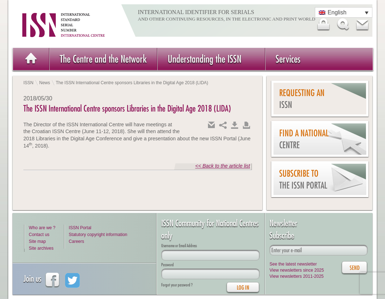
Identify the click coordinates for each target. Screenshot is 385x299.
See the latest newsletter (293, 264)
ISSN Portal (80, 227)
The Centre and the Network (103, 59)
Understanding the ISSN (204, 59)
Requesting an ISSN (302, 98)
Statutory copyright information (98, 234)
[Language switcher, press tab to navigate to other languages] (343, 12)
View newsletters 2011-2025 (297, 276)
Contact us (39, 234)
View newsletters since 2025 (297, 270)
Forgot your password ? (176, 284)
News (44, 82)
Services (288, 59)
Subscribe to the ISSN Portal (303, 179)
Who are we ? (42, 227)
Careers (76, 241)
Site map (37, 241)
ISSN (28, 82)
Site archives (41, 248)
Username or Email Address (179, 245)
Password (167, 264)
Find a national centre (304, 139)
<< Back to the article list (222, 166)
